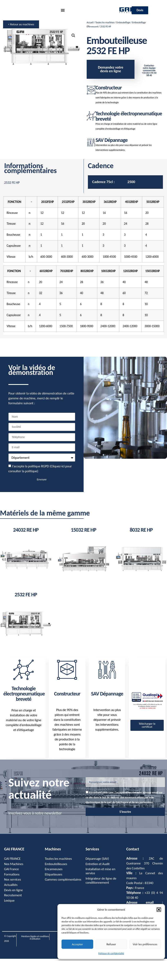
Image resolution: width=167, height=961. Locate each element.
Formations (12, 877)
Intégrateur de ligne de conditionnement (101, 883)
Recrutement (13, 898)
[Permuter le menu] (63, 10)
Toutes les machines (104, 22)
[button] (159, 910)
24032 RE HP (25, 532)
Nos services (12, 882)
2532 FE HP (26, 597)
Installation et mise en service (101, 874)
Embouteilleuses (56, 866)
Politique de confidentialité (111, 953)
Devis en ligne (13, 893)
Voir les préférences (145, 944)
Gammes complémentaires (57, 884)
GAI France (11, 872)
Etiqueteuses (53, 877)
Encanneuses (54, 872)
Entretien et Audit (98, 866)
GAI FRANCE (12, 861)
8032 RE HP (141, 532)
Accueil (90, 22)
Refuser (111, 944)
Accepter (77, 944)
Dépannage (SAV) (97, 861)
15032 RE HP (83, 532)
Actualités (11, 887)
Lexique (9, 903)
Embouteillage (123, 22)
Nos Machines (14, 866)
